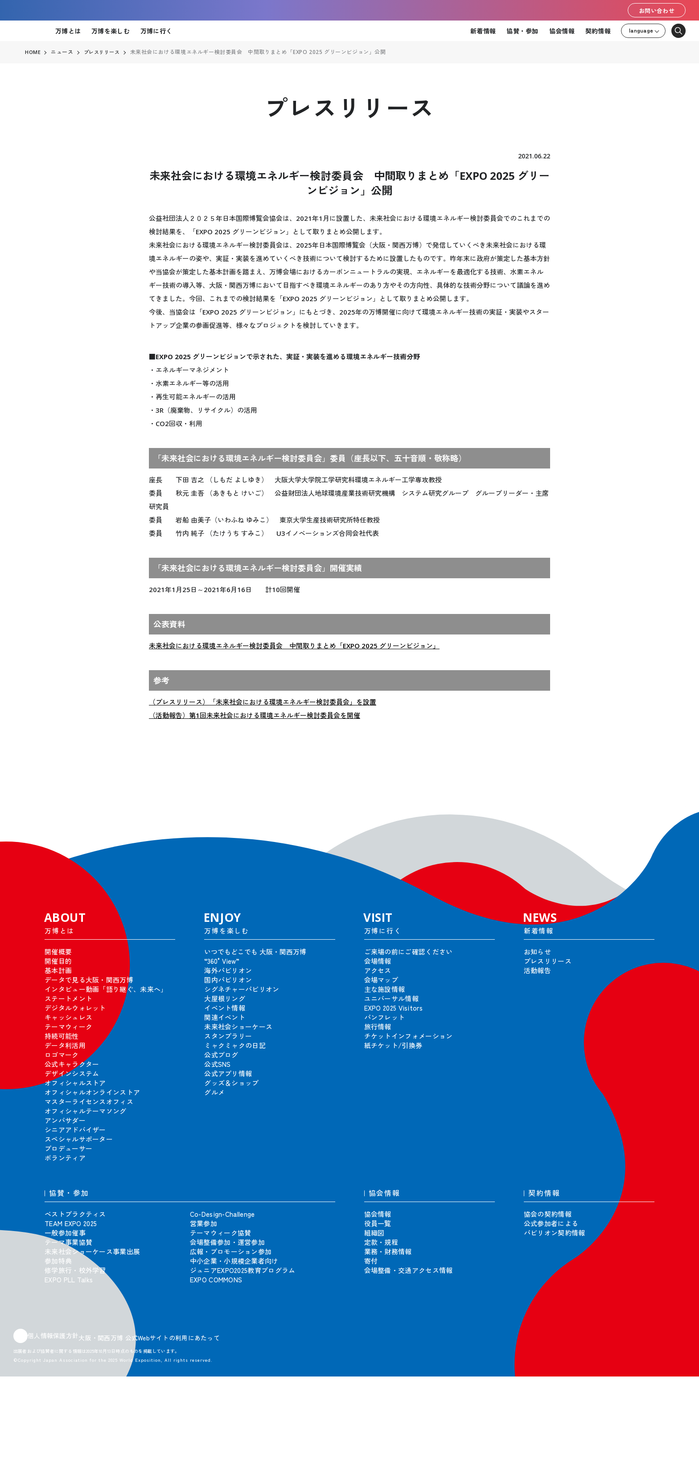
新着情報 (483, 30)
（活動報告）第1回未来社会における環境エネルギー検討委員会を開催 (254, 715)
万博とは (68, 30)
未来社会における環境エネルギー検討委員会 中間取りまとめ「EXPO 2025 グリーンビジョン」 (294, 645)
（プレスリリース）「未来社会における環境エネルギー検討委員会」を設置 (262, 701)
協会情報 (562, 30)
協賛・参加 (522, 30)
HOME (33, 52)
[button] (672, 820)
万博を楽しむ (110, 30)
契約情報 (598, 30)
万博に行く (156, 30)
